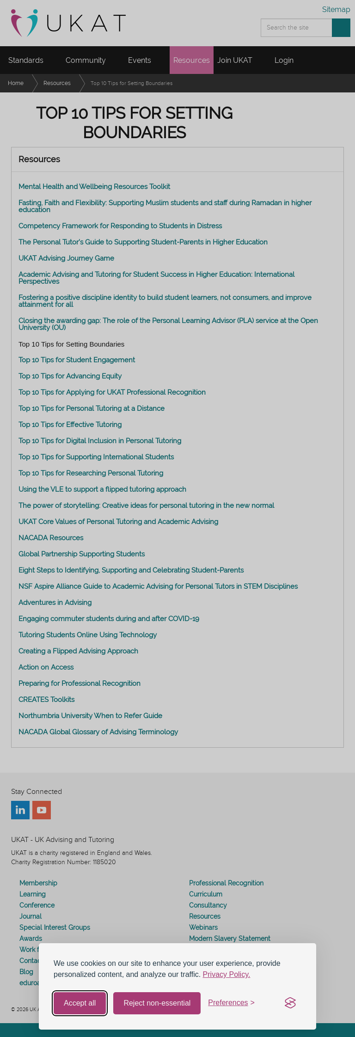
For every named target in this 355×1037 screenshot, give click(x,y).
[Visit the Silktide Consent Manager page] (290, 1003)
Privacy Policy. (227, 974)
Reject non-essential (156, 1003)
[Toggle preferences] (231, 1003)
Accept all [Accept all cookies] (80, 1003)
